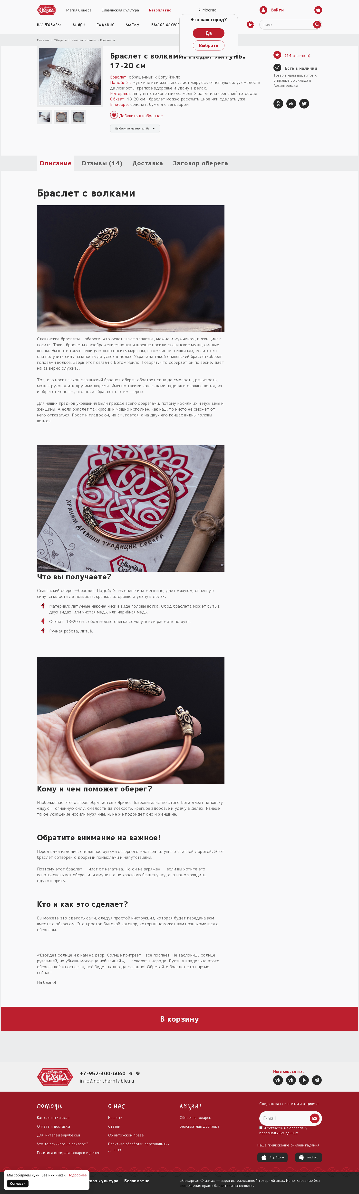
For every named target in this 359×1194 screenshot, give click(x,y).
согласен (275, 1128)
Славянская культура (120, 10)
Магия (133, 24)
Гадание (105, 24)
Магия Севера (78, 10)
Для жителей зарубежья (58, 1135)
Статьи (114, 1126)
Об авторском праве (126, 1135)
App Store (272, 1157)
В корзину (179, 1019)
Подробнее (77, 1175)
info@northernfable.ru (107, 1080)
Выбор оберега (167, 24)
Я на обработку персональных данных (283, 1130)
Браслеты (107, 40)
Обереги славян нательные (75, 40)
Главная (43, 40)
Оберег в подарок (195, 1117)
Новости (115, 1117)
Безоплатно (160, 10)
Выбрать (208, 45)
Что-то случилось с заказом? (63, 1144)
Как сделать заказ (53, 1117)
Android (308, 1157)
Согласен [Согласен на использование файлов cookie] (18, 1183)
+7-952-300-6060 (103, 1073)
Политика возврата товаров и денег (68, 1152)
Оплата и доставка (53, 1126)
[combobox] (135, 128)
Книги (79, 24)
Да (208, 33)
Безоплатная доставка (199, 1126)
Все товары (49, 24)
